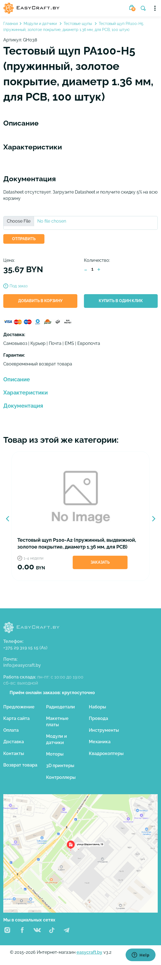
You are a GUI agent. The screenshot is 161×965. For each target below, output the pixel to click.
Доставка (13, 741)
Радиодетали (60, 706)
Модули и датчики (41, 23)
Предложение (19, 706)
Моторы (55, 754)
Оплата (11, 730)
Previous (7, 518)
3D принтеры (60, 765)
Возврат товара (20, 765)
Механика (100, 741)
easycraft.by (89, 952)
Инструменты (104, 730)
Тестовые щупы (78, 23)
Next (153, 518)
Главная (10, 23)
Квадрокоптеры (106, 753)
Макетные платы (57, 721)
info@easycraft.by (22, 665)
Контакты (13, 753)
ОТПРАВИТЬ (24, 239)
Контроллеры (61, 777)
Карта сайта (16, 718)
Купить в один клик (121, 301)
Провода (98, 718)
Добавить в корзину (40, 301)
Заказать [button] (100, 562)
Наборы (97, 706)
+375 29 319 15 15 (25, 647)
